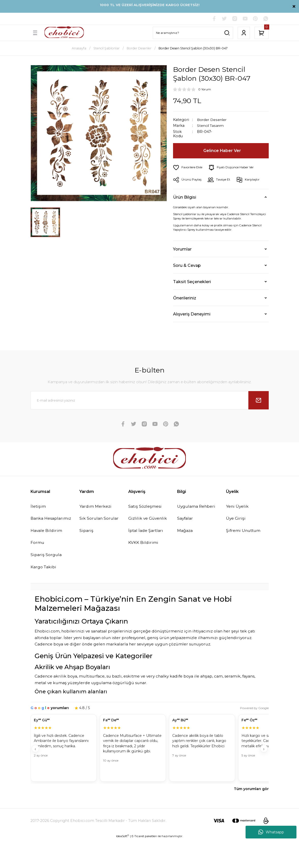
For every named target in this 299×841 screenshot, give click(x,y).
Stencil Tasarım (211, 126)
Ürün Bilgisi (184, 197)
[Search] (193, 33)
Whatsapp (271, 832)
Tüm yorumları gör (251, 790)
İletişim (38, 506)
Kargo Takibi (44, 568)
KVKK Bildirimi (143, 543)
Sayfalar (185, 518)
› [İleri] (263, 750)
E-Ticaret (138, 837)
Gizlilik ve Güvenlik (148, 518)
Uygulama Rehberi (197, 506)
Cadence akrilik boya (56, 677)
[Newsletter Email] (150, 400)
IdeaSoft (122, 837)
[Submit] (258, 400)
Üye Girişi (236, 518)
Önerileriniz (184, 298)
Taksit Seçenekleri (192, 281)
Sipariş (86, 531)
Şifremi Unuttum (244, 531)
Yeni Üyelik (237, 506)
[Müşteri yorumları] (150, 749)
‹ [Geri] (35, 750)
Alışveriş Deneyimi (191, 314)
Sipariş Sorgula (47, 555)
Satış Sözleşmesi (145, 506)
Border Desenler (212, 120)
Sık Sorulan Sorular (99, 518)
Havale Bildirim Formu (47, 537)
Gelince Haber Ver (222, 151)
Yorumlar (182, 249)
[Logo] (64, 33)
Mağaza (185, 531)
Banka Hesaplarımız (52, 518)
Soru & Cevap (187, 265)
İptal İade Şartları (146, 531)
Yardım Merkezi (96, 506)
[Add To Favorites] (188, 168)
